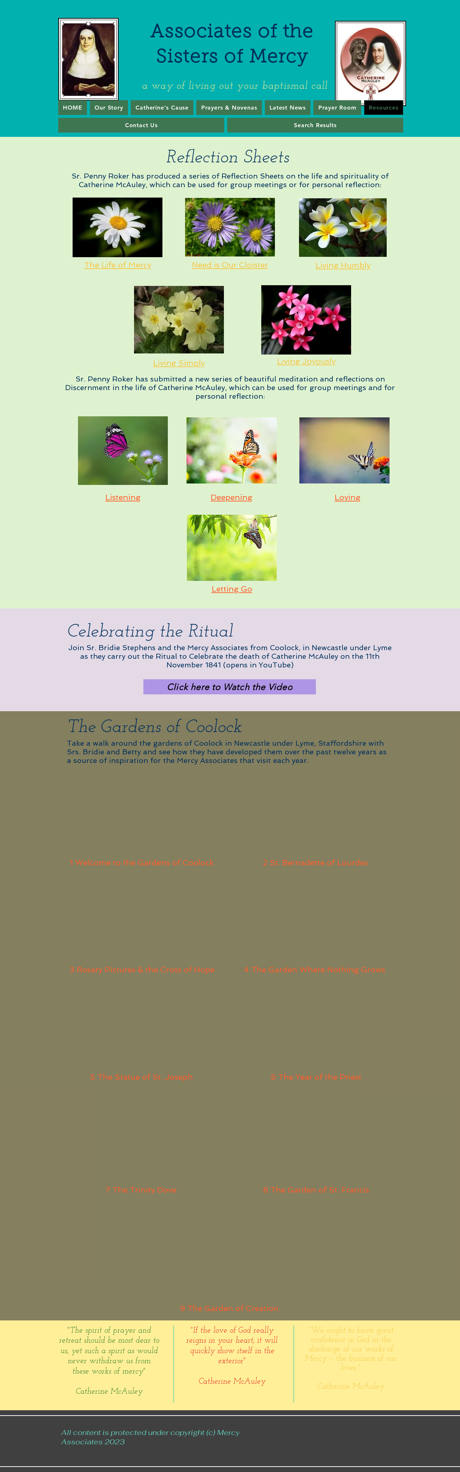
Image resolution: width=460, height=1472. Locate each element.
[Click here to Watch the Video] (229, 686)
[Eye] (117, 227)
